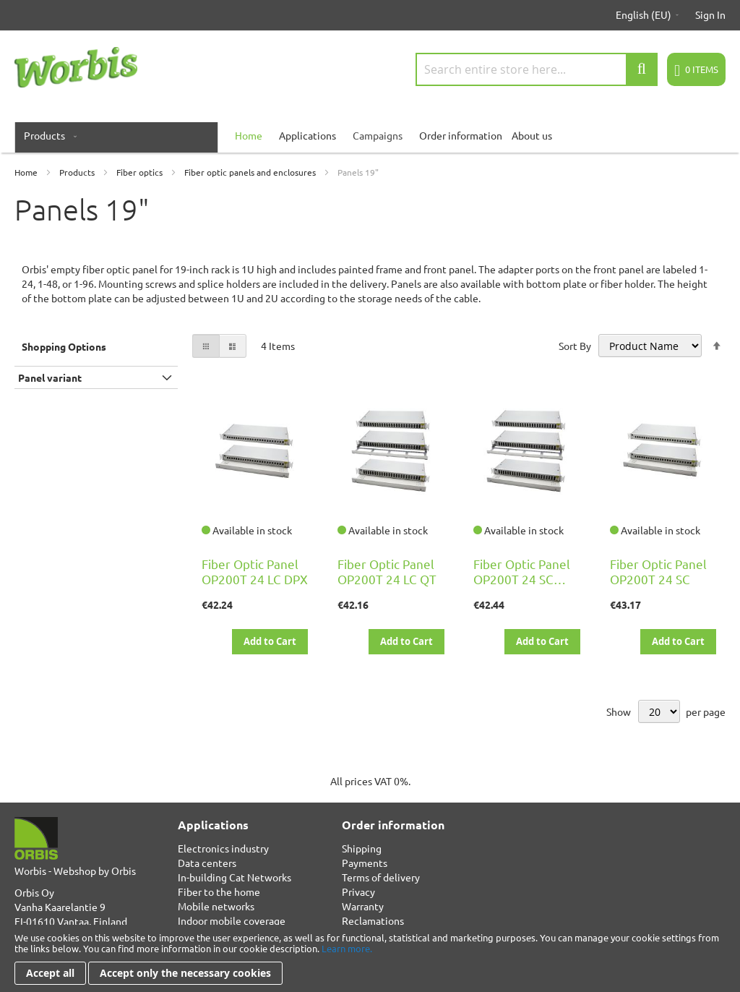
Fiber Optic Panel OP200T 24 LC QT (386, 571)
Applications (307, 135)
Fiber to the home (219, 891)
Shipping (362, 848)
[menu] (370, 135)
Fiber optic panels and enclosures (251, 172)
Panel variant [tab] (50, 377)
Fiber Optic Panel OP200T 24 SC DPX (521, 579)
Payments (364, 862)
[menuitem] (47, 135)
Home (27, 172)
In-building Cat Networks (234, 877)
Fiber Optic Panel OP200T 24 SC (658, 571)
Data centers (207, 862)
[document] (370, 958)
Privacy (358, 891)
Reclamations (373, 920)
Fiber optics (140, 172)
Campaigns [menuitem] (378, 135)
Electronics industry (223, 848)
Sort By (575, 345)
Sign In (710, 14)
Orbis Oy (34, 892)
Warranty (363, 905)
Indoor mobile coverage (231, 920)
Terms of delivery (381, 877)
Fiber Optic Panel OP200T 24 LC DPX (255, 571)
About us (532, 135)
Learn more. (347, 948)
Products (78, 172)
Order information (460, 135)
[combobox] (536, 69)
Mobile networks (216, 905)
